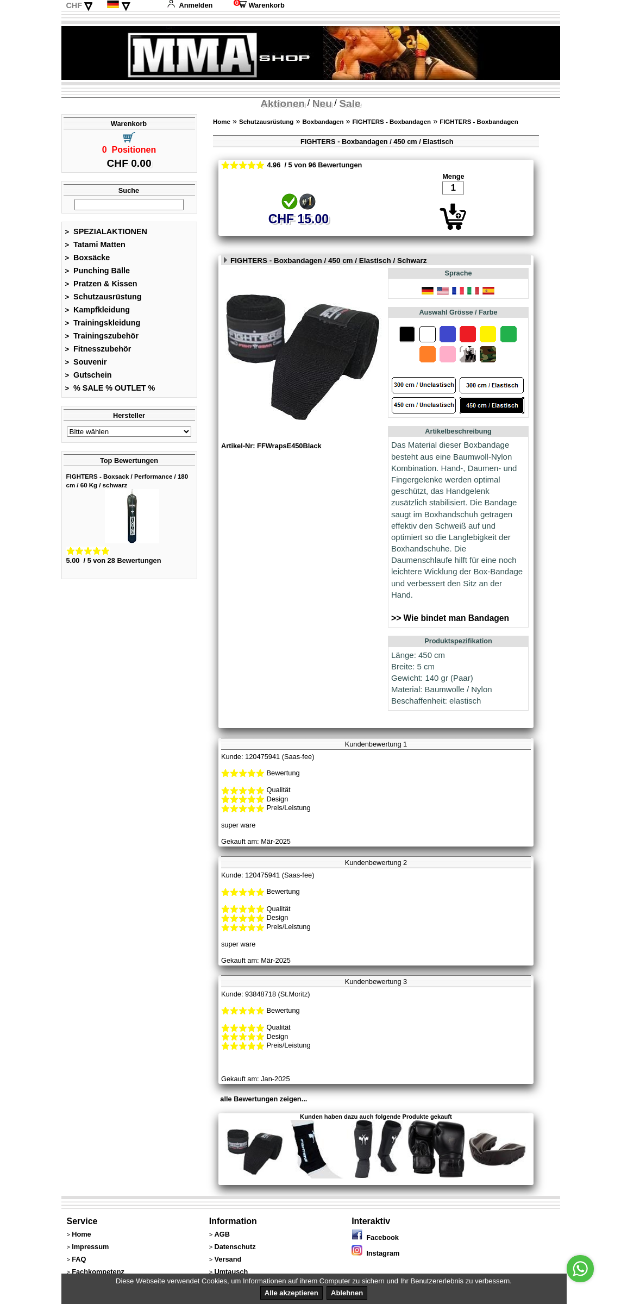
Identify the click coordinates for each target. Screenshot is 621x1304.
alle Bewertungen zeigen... (263, 1099)
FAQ (79, 1259)
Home (221, 121)
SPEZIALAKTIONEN (106, 231)
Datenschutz (234, 1247)
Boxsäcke (87, 257)
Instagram (375, 1253)
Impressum (90, 1247)
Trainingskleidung (103, 322)
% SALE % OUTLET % (110, 388)
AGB (221, 1234)
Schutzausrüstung (103, 296)
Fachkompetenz (98, 1272)
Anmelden (190, 5)
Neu (322, 103)
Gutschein (88, 375)
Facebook (375, 1237)
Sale (349, 103)
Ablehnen (347, 1293)
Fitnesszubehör (98, 348)
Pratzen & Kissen (101, 283)
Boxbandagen (322, 121)
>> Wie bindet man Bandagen (450, 618)
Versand (227, 1259)
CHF (74, 5)
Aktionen (282, 103)
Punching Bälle (97, 270)
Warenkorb (259, 5)
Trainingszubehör (102, 335)
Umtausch (231, 1272)
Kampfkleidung (97, 309)
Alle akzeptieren (291, 1293)
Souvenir (86, 362)
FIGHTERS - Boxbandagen (392, 121)
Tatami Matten (95, 244)
